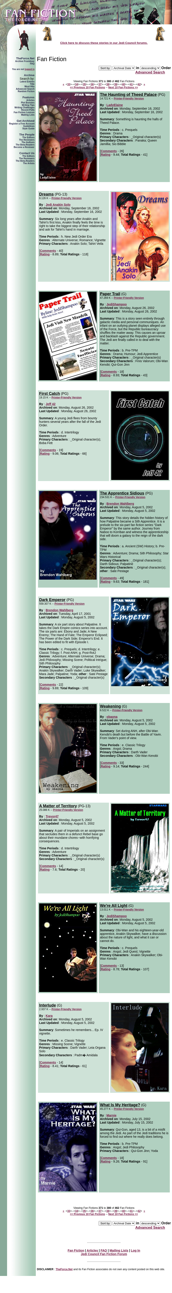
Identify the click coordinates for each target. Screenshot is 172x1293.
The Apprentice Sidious (122, 493)
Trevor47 (52, 816)
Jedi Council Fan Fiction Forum (104, 1254)
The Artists (28, 163)
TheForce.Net (25, 58)
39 (115, 84)
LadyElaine (115, 105)
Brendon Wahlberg (120, 503)
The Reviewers (26, 140)
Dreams (46, 194)
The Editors (28, 137)
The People (26, 134)
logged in (29, 69)
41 (131, 84)
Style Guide (28, 128)
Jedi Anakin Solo (58, 204)
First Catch (49, 393)
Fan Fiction (76, 1250)
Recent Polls (27, 110)
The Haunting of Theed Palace (128, 94)
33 (68, 84)
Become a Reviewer (24, 147)
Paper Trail (110, 294)
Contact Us (26, 153)
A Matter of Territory (58, 806)
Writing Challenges (24, 107)
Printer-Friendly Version (129, 98)
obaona (112, 716)
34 (76, 84)
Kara (49, 1015)
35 (84, 84)
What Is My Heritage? (120, 1105)
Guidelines (28, 126)
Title (32, 84)
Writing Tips (28, 105)
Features (28, 97)
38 (107, 84)
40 (123, 84)
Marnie (112, 1115)
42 (139, 84)
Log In (135, 1250)
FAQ (32, 63)
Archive (29, 75)
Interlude (47, 1005)
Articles (30, 100)
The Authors (27, 142)
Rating (106, 154)
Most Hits (29, 86)
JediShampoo (117, 304)
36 (92, 84)
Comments (109, 151)
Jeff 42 (50, 404)
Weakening (110, 706)
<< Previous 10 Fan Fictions (87, 87)
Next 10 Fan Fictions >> (123, 87)
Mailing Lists (27, 115)
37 (100, 84)
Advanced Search (25, 89)
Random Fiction (26, 91)
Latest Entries (27, 81)
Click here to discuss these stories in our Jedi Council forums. (104, 43)
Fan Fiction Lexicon (24, 112)
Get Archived (25, 120)
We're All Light (113, 905)
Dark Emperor (52, 600)
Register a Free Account (21, 123)
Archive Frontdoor (24, 61)
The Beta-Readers (25, 145)
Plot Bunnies (27, 102)
